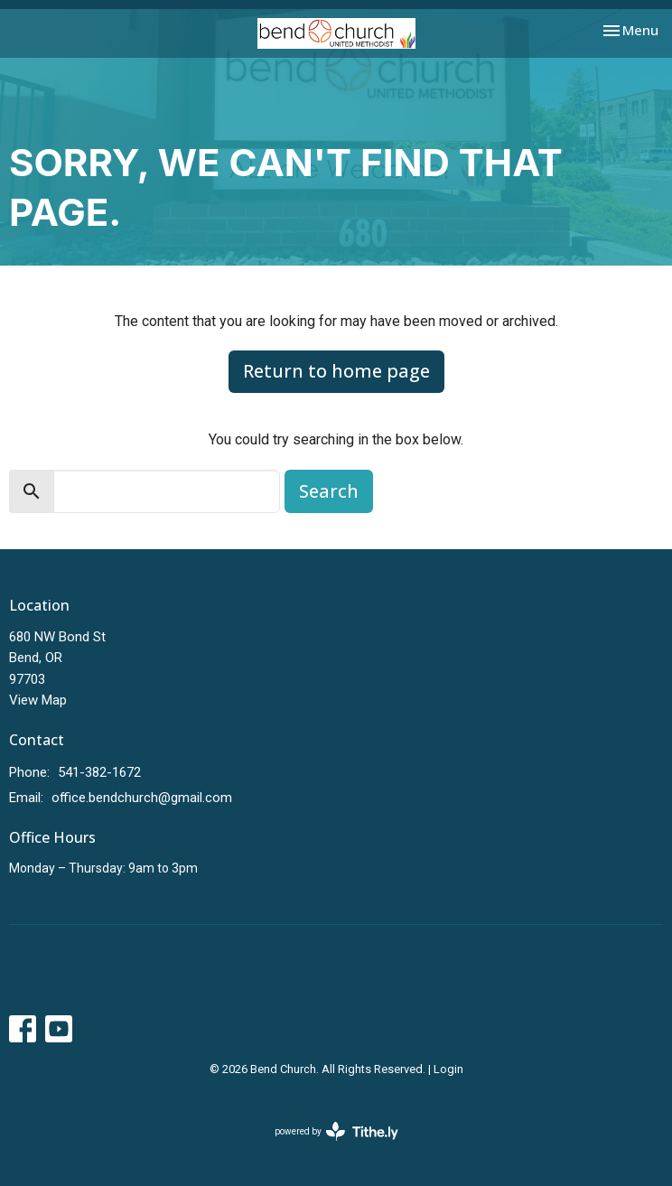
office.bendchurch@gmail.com (141, 797)
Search (329, 491)
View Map (38, 700)
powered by (336, 1131)
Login (448, 1069)
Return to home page (336, 371)
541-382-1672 (99, 772)
